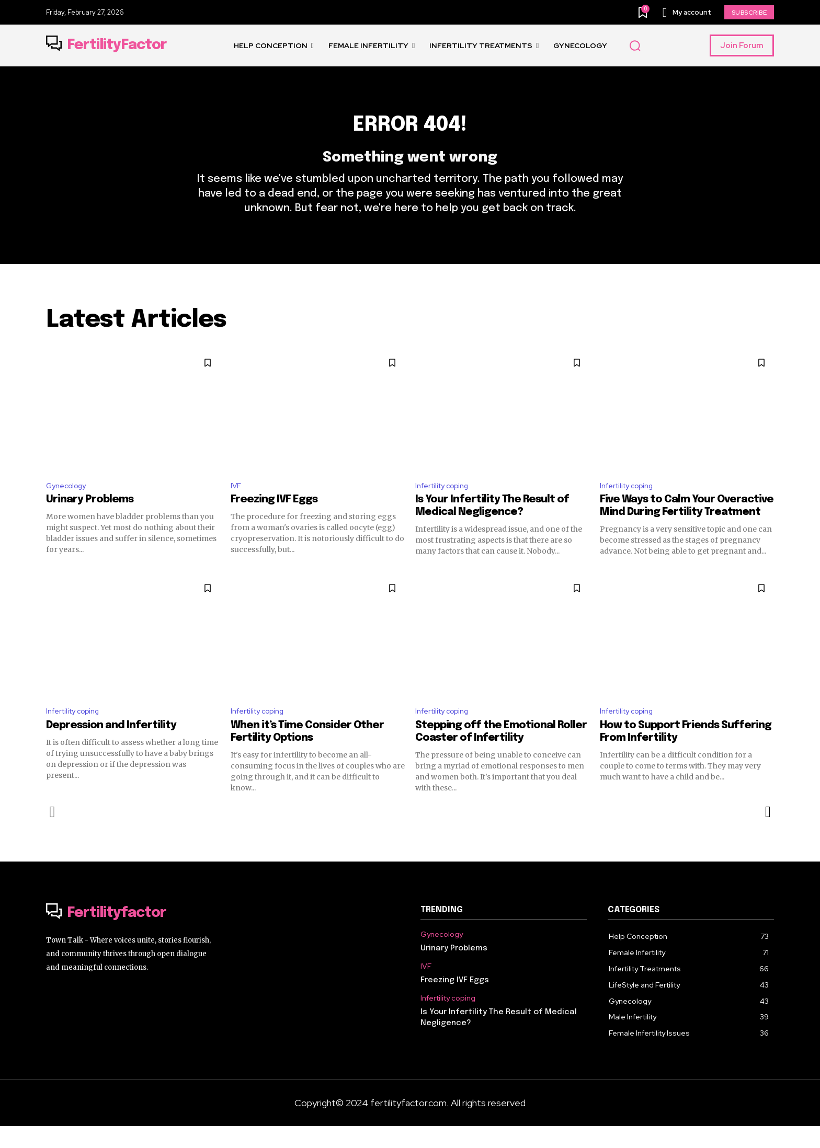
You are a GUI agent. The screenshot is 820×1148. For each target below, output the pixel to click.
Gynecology (69, 504)
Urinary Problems (89, 519)
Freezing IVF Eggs (274, 519)
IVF (237, 504)
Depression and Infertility (111, 747)
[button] (635, 46)
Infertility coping (447, 504)
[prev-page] (52, 834)
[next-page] (767, 834)
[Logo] (106, 45)
